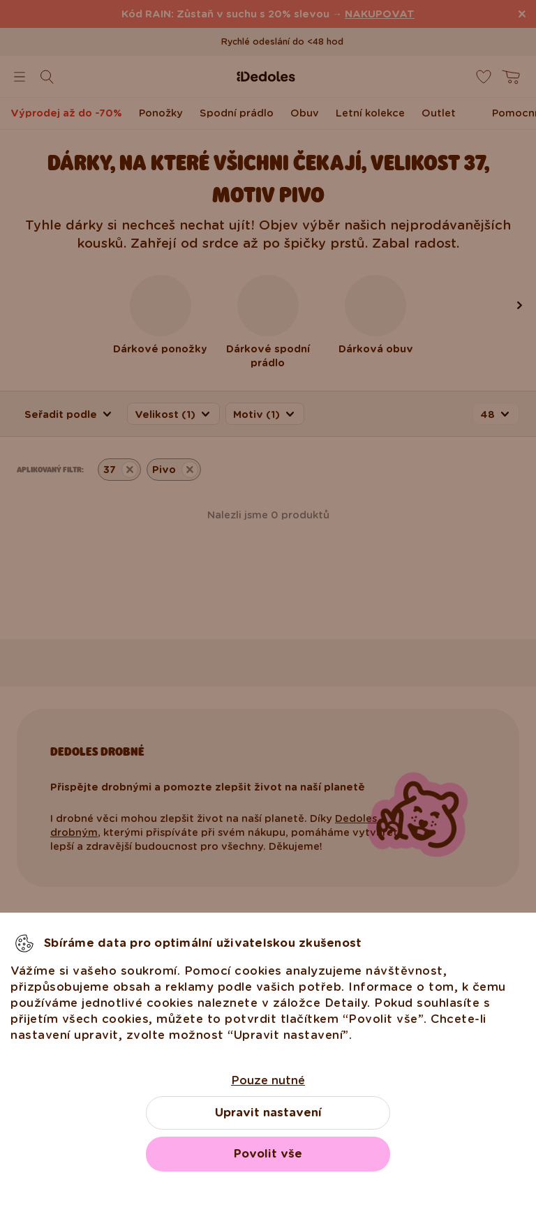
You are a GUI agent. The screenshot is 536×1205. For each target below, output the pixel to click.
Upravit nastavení (268, 1112)
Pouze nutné (268, 1080)
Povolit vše (268, 1153)
